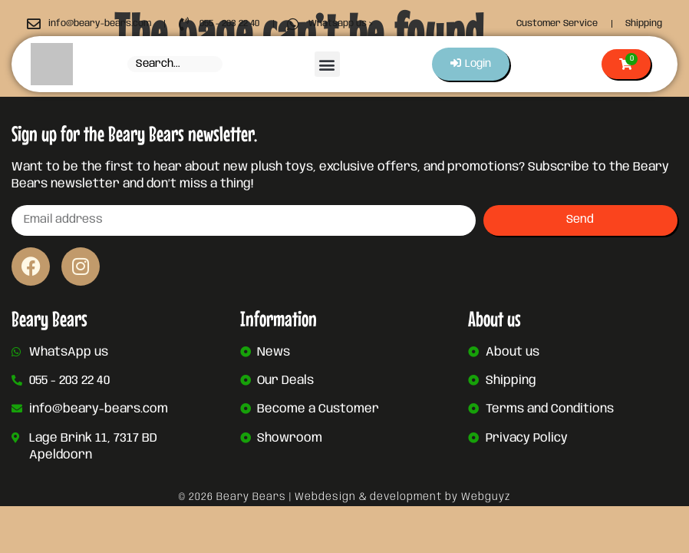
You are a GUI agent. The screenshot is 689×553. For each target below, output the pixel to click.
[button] (326, 64)
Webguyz (485, 497)
